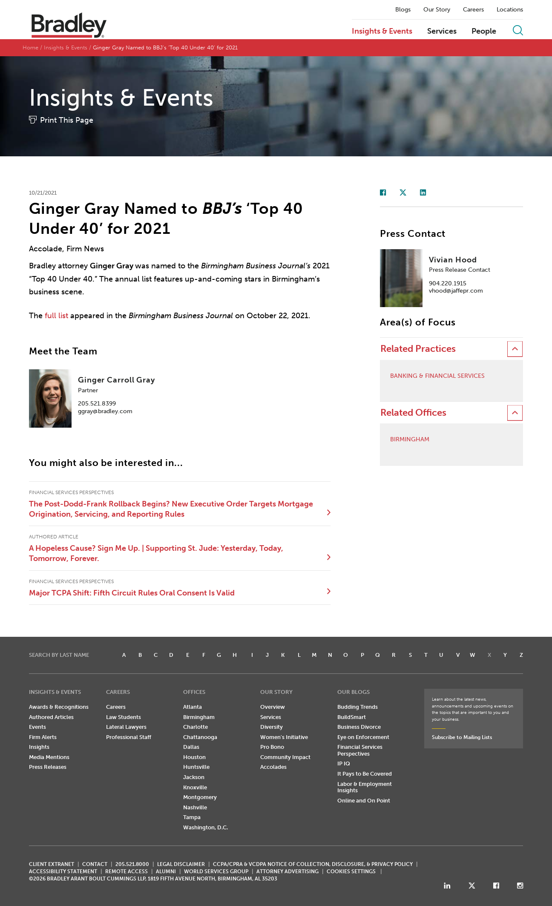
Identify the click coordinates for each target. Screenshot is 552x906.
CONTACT (94, 864)
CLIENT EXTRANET (51, 864)
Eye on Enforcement (363, 737)
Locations (510, 10)
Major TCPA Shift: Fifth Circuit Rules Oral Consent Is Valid (132, 593)
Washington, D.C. (205, 827)
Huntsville (196, 767)
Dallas (191, 747)
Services (442, 31)
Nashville (195, 807)
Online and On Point (363, 800)
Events (37, 727)
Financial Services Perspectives (359, 750)
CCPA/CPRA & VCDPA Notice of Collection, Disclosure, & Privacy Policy (313, 864)
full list (56, 315)
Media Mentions (49, 757)
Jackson (193, 777)
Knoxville (195, 787)
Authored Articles (51, 717)
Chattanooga (200, 737)
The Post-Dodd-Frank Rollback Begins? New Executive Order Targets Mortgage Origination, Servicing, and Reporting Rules (171, 509)
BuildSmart (351, 717)
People (484, 31)
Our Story (436, 10)
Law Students (123, 717)
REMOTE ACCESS (126, 871)
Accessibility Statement (63, 871)
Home (30, 47)
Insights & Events (382, 31)
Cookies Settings (351, 871)
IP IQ (343, 763)
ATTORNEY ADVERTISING (287, 871)
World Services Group (216, 871)
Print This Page (66, 120)
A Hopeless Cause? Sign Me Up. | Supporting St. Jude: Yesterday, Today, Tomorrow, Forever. (156, 553)
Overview (272, 707)
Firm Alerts (43, 737)
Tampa (192, 817)
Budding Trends (357, 707)
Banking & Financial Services (437, 376)
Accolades (273, 767)
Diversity (271, 727)
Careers (473, 10)
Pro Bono (272, 747)
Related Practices (418, 348)
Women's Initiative (284, 737)
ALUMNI (166, 871)
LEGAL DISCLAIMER (181, 864)
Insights (39, 747)
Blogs (403, 10)
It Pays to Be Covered (364, 774)
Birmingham (409, 439)
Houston (194, 757)
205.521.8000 (132, 864)
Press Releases (47, 767)
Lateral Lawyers (126, 727)
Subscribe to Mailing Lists (462, 737)
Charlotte (195, 727)
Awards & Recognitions (59, 707)
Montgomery (200, 797)
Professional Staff (128, 737)
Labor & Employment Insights (364, 787)
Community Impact (285, 757)
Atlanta (192, 707)
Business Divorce (359, 727)
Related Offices (413, 412)
